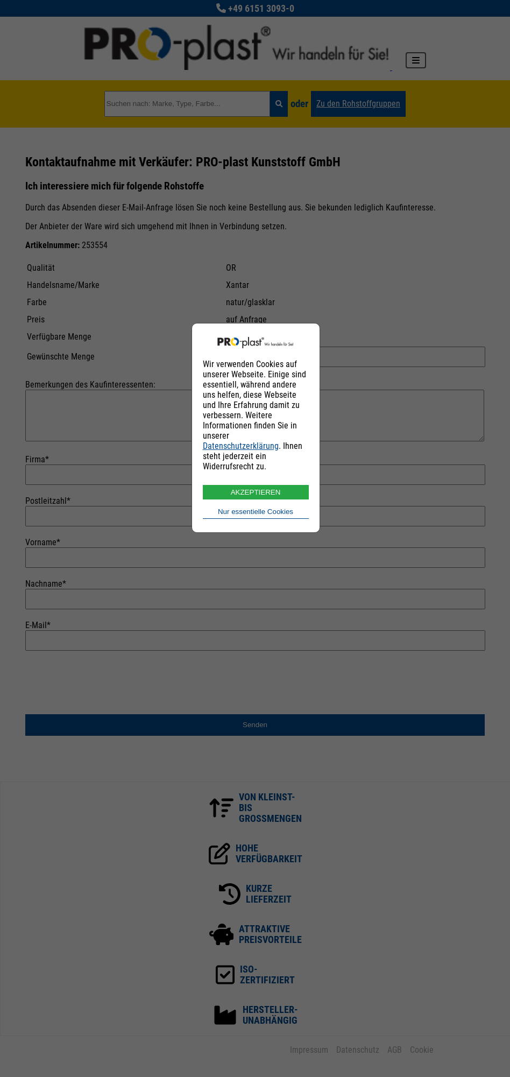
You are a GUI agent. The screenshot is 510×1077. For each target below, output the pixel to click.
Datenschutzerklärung (241, 446)
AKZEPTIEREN (256, 492)
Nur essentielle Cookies (255, 512)
